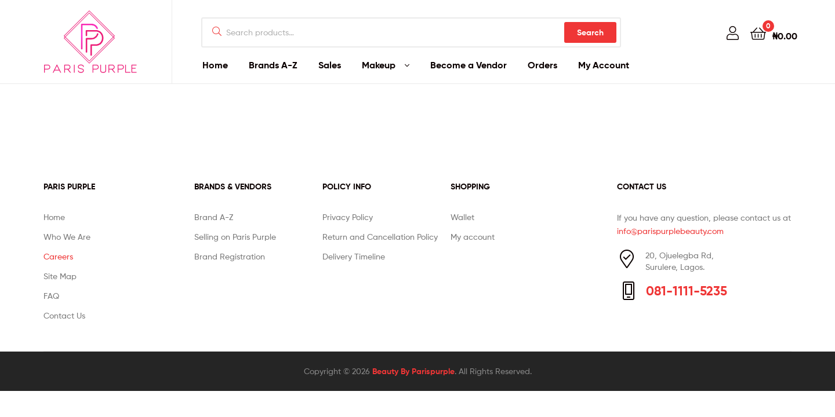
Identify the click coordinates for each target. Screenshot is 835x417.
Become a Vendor (468, 65)
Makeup (378, 65)
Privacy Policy (347, 217)
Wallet (462, 217)
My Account (603, 65)
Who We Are (66, 237)
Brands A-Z (273, 65)
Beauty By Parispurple (413, 371)
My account (473, 237)
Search (590, 32)
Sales (329, 65)
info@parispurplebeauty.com (670, 231)
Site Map (60, 276)
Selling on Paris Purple (235, 237)
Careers (58, 256)
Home (215, 65)
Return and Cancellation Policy (380, 237)
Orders (542, 65)
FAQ (51, 296)
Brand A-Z (213, 217)
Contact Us (64, 315)
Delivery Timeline (353, 256)
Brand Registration (229, 256)
